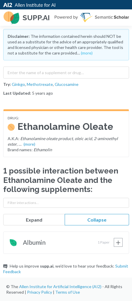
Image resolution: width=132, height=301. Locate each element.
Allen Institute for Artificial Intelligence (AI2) (60, 286)
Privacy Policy (39, 292)
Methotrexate (40, 84)
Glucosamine (66, 84)
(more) (87, 52)
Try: (7, 84)
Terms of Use (67, 292)
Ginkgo (18, 84)
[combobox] (66, 71)
